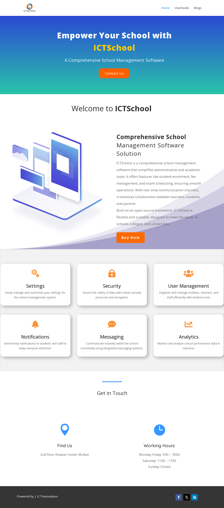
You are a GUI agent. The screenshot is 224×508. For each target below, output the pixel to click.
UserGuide (182, 8)
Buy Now (130, 237)
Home (165, 8)
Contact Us (114, 73)
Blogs (198, 8)
